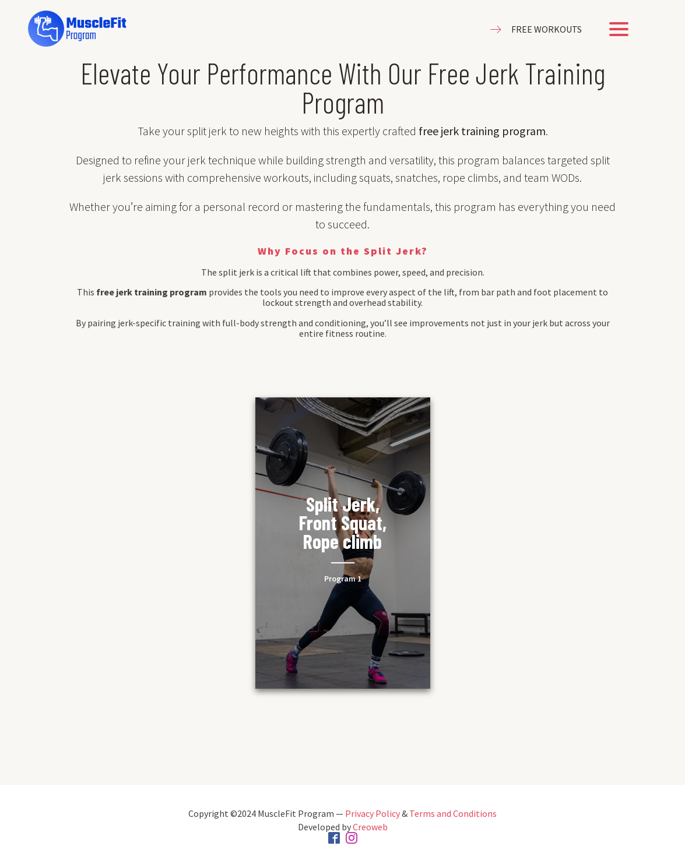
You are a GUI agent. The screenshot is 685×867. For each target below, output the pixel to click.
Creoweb (370, 827)
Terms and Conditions (453, 813)
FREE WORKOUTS (546, 29)
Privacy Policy (372, 813)
